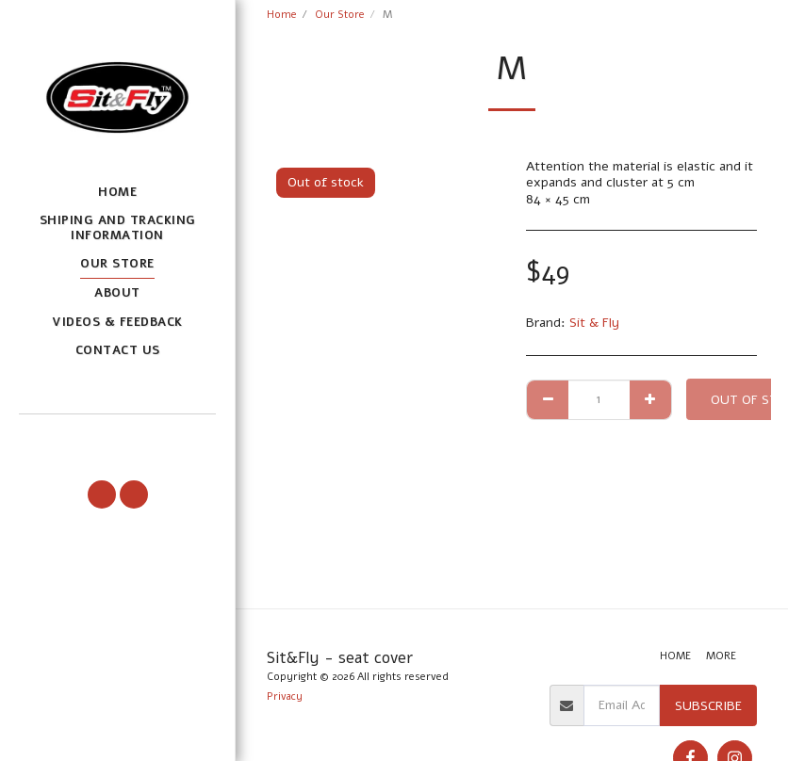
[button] (117, 438)
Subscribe (708, 706)
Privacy (285, 696)
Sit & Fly (594, 323)
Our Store (340, 15)
